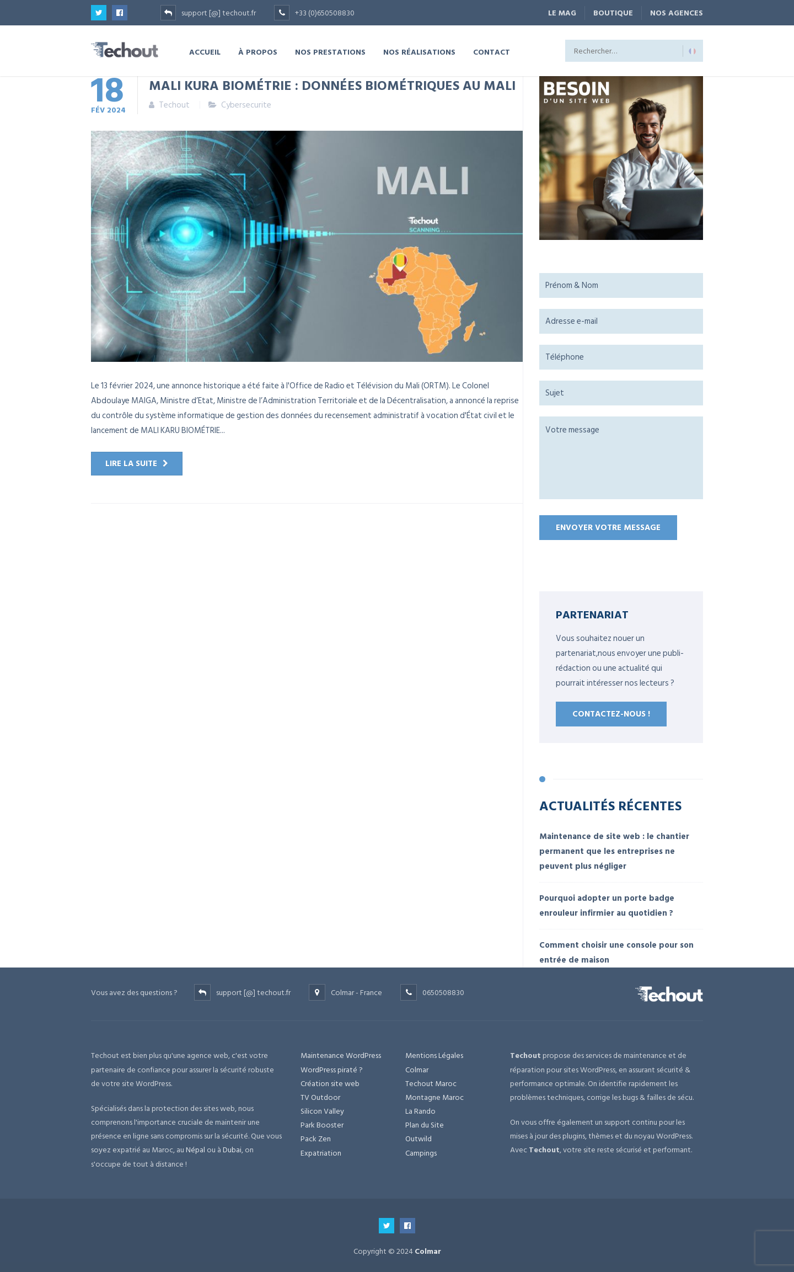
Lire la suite (131, 464)
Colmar (416, 1069)
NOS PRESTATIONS (330, 51)
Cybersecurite (246, 105)
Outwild (418, 1138)
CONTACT (491, 51)
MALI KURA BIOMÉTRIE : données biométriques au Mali (332, 85)
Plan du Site (424, 1125)
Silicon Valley (322, 1111)
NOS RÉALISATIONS (419, 51)
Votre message (621, 457)
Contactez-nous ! (611, 714)
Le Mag (562, 13)
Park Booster (322, 1125)
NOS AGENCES (676, 13)
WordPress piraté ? (332, 1069)
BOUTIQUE (613, 13)
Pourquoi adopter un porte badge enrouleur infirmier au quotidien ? (606, 905)
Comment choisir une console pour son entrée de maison (616, 952)
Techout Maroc (431, 1083)
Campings (421, 1153)
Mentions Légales (434, 1055)
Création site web (330, 1083)
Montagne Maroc (434, 1097)
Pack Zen (316, 1138)
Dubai (232, 1149)
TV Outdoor (320, 1097)
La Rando (420, 1111)
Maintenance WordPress (341, 1055)
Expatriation (321, 1153)
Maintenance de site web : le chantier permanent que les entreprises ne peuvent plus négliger (614, 851)
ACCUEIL (205, 51)
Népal (195, 1149)
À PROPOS (257, 51)
